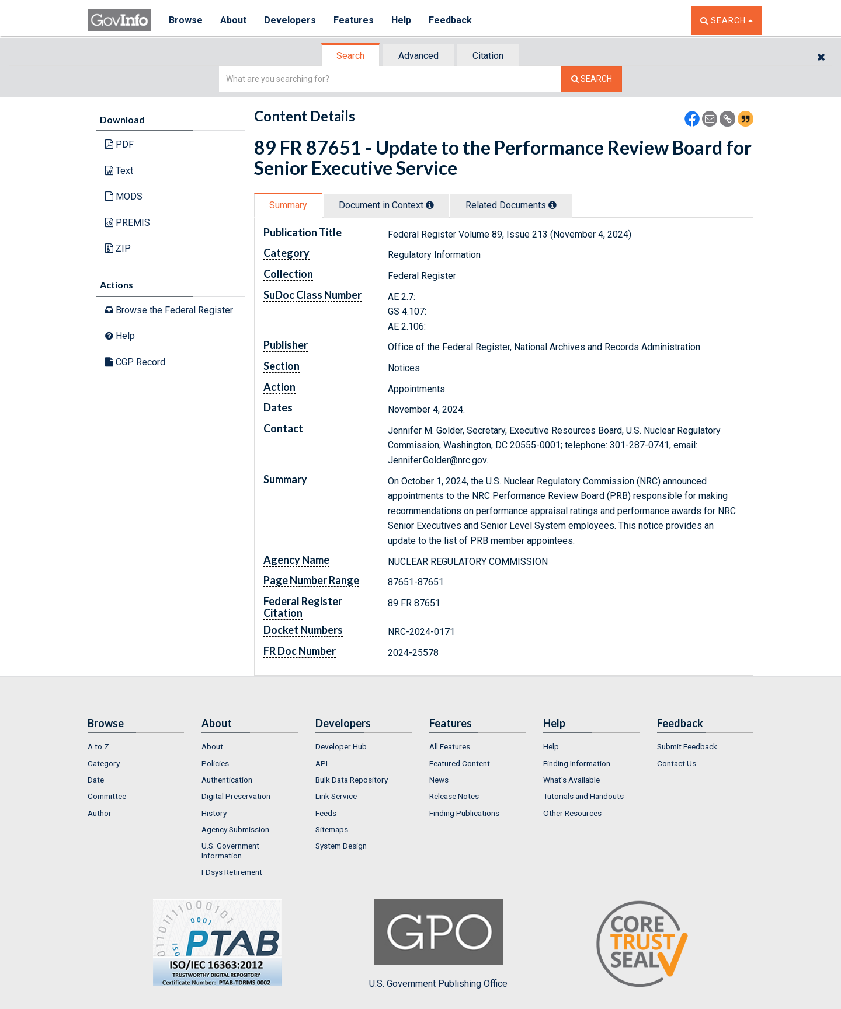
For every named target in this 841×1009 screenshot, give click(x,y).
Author (100, 813)
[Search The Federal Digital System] (591, 79)
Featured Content (459, 763)
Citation (487, 55)
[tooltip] (430, 205)
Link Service (336, 796)
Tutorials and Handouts (583, 796)
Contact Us (676, 763)
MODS (124, 196)
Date (96, 779)
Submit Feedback (687, 746)
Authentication (226, 779)
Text (119, 170)
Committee (107, 796)
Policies (215, 763)
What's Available (571, 779)
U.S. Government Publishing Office (438, 944)
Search (350, 55)
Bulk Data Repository (351, 779)
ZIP (118, 248)
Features (353, 20)
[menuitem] (136, 746)
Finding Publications (464, 813)
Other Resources (572, 813)
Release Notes (454, 796)
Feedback (450, 20)
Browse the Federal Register (169, 310)
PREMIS (127, 222)
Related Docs (511, 205)
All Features (449, 746)
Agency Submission (235, 829)
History (214, 813)
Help (401, 20)
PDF (119, 144)
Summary (288, 205)
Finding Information (576, 763)
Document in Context (386, 205)
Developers (290, 20)
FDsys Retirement (231, 872)
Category (104, 763)
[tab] (351, 55)
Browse (186, 20)
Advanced (418, 55)
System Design (341, 845)
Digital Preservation (235, 796)
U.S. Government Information (230, 850)
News (439, 779)
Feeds (325, 813)
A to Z (98, 746)
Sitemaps (331, 829)
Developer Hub (341, 746)
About (233, 20)
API (321, 763)
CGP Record (135, 362)
